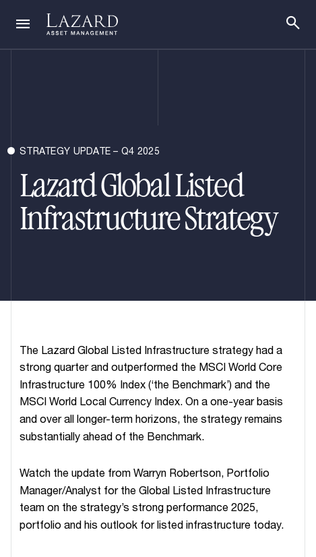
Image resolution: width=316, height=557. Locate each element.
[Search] (293, 23)
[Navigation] (23, 24)
